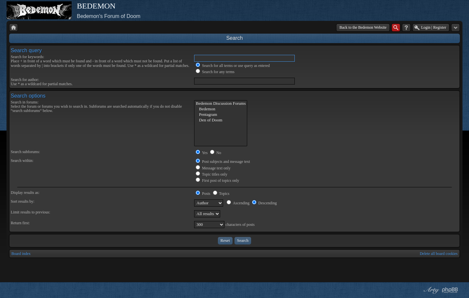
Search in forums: (24, 102)
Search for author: (25, 79)
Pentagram (220, 115)
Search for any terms (215, 72)
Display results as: (25, 192)
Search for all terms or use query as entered (233, 65)
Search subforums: (25, 151)
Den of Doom (220, 120)
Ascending (238, 203)
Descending (264, 203)
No (215, 152)
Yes (201, 152)
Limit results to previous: (30, 212)
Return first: (20, 223)
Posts (203, 193)
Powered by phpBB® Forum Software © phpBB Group (450, 290)
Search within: (22, 160)
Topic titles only (211, 174)
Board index (21, 253)
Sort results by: (23, 201)
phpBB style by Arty (430, 290)
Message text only (213, 168)
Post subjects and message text (223, 161)
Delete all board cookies (439, 253)
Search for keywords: (27, 57)
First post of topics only (217, 180)
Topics (221, 193)
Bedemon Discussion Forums (220, 103)
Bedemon (220, 109)
